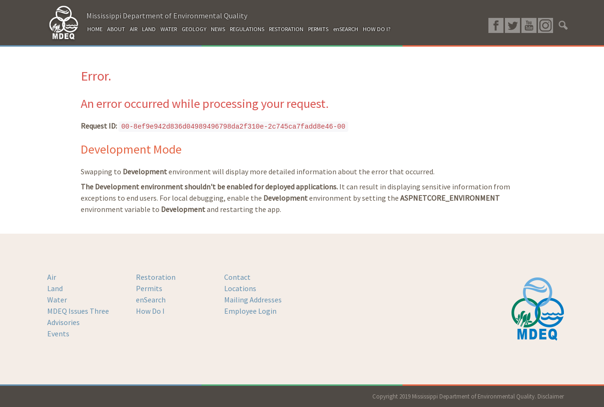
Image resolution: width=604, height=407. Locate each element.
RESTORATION (286, 29)
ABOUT (116, 29)
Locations (240, 288)
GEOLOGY (194, 29)
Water (57, 299)
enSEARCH (345, 29)
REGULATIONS (247, 29)
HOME (94, 29)
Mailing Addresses (253, 299)
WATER (168, 29)
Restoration (156, 277)
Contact (237, 277)
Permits (149, 288)
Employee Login (250, 311)
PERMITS (318, 29)
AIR (133, 29)
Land (55, 288)
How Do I (150, 311)
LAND (149, 29)
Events (58, 333)
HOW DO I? (377, 29)
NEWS (218, 29)
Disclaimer (550, 396)
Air (51, 277)
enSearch (151, 299)
